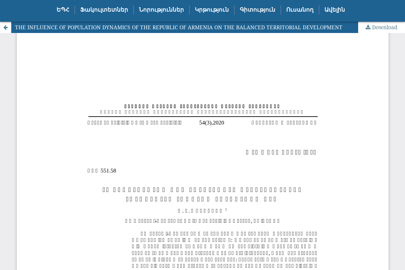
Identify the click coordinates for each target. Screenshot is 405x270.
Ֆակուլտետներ (104, 10)
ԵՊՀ (63, 10)
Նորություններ (161, 10)
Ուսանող (300, 10)
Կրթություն (212, 10)
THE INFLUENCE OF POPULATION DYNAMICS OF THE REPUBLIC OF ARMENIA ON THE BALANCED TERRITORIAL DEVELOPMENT (178, 27)
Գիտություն (257, 10)
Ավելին (334, 10)
